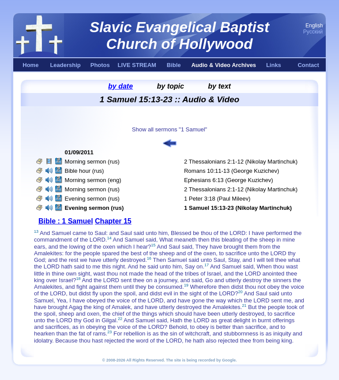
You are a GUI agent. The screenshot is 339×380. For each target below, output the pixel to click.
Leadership (65, 65)
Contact (308, 65)
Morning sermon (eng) (93, 180)
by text (219, 86)
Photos (100, 65)
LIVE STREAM (137, 65)
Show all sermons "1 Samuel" (169, 129)
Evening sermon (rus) (92, 198)
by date (120, 86)
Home (30, 65)
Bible (174, 65)
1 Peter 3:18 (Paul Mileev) (217, 198)
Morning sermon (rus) (92, 161)
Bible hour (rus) (84, 171)
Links (273, 65)
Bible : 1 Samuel (65, 221)
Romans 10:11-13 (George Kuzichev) (231, 171)
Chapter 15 (113, 221)
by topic (170, 86)
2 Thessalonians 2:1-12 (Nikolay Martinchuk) (241, 161)
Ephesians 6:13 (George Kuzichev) (228, 180)
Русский (313, 32)
